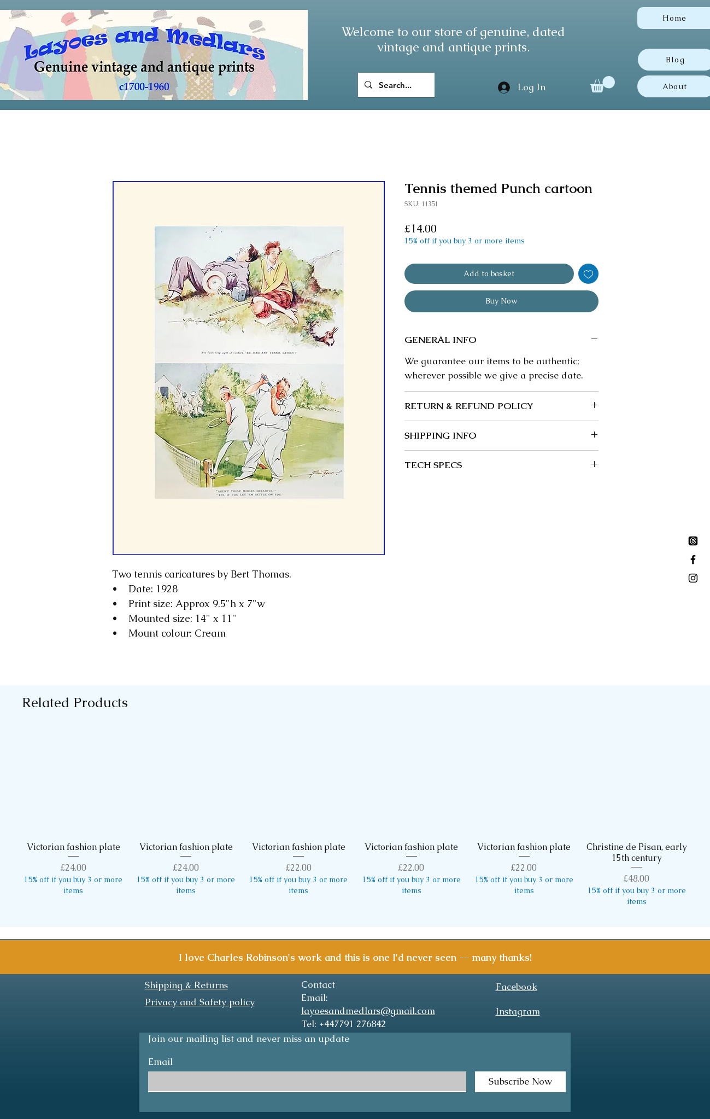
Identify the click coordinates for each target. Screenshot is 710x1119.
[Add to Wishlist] (588, 274)
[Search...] (395, 85)
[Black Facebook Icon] (693, 559)
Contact (318, 984)
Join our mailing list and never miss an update (248, 1039)
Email (160, 1061)
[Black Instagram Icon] (693, 578)
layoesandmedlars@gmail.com (368, 1011)
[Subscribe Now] (520, 1081)
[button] (602, 84)
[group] (355, 824)
